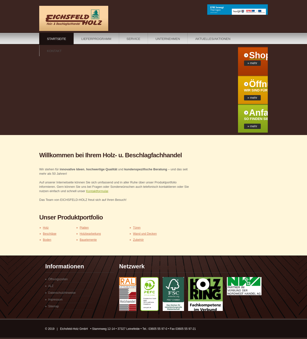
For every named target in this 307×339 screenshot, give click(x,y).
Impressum (55, 299)
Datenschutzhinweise (62, 292)
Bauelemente (88, 239)
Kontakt (54, 51)
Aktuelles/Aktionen (212, 39)
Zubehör (138, 239)
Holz (46, 227)
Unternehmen (167, 39)
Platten (84, 227)
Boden (47, 239)
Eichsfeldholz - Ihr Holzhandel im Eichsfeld (73, 18)
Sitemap (53, 306)
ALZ (51, 286)
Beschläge (49, 233)
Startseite (56, 39)
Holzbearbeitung (90, 233)
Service (133, 39)
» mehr (252, 63)
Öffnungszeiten (58, 279)
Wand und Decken (145, 233)
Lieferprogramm (96, 39)
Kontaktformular (97, 191)
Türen (136, 227)
